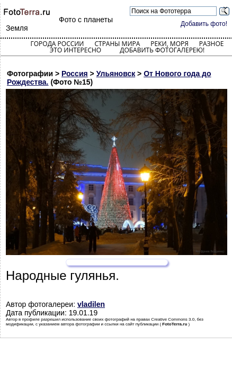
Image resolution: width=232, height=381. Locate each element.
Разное (211, 43)
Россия (74, 73)
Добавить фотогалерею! (162, 50)
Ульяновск (116, 73)
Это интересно (76, 50)
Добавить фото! (204, 24)
